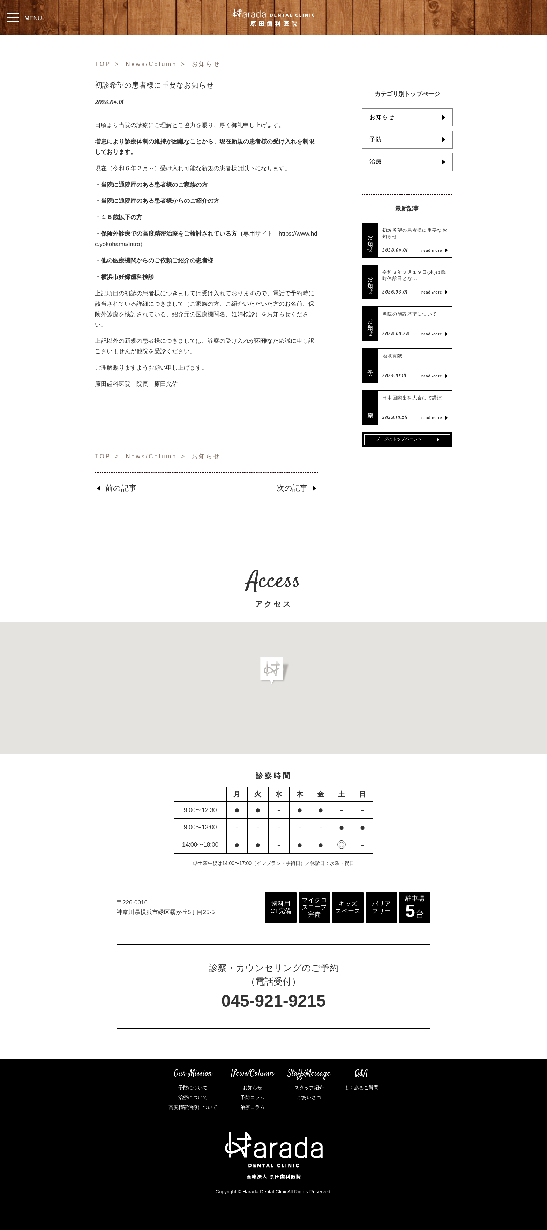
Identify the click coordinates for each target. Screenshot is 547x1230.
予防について (193, 1087)
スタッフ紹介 (309, 1087)
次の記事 (292, 488)
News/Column (151, 64)
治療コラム (252, 1107)
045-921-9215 (274, 1001)
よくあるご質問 (361, 1087)
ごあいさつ (309, 1097)
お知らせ (206, 64)
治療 (375, 161)
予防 (375, 139)
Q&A (361, 1074)
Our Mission (193, 1074)
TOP (103, 64)
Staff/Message (309, 1074)
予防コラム (252, 1097)
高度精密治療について (192, 1107)
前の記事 (120, 488)
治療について (193, 1097)
